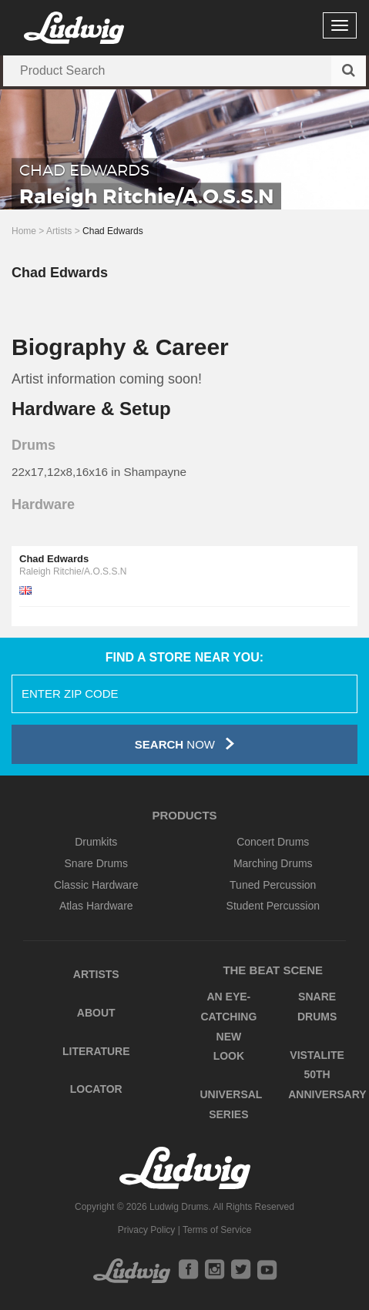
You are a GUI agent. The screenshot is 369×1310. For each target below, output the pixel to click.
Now (184, 743)
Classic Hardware (96, 885)
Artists (59, 231)
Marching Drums (273, 863)
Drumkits (96, 842)
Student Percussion (273, 906)
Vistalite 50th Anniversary (327, 1075)
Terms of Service (217, 1230)
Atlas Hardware (96, 906)
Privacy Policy (147, 1230)
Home (24, 231)
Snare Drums (96, 863)
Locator (96, 1089)
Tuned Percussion (273, 885)
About (96, 1013)
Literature (96, 1051)
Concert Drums (272, 842)
